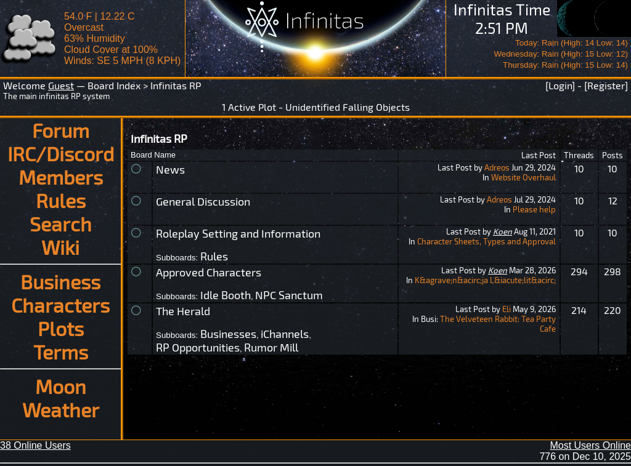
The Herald (183, 311)
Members (60, 176)
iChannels (285, 333)
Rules (61, 200)
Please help (534, 209)
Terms (60, 351)
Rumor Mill (271, 347)
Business (60, 281)
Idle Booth (225, 295)
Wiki (60, 247)
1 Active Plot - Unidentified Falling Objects (316, 107)
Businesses (228, 333)
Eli (506, 309)
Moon (60, 386)
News (170, 169)
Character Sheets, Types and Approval (486, 241)
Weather (60, 409)
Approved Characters (208, 272)
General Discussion (203, 201)
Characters (60, 304)
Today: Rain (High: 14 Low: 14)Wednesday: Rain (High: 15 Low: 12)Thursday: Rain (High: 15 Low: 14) (561, 54)
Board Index (114, 85)
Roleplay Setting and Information (238, 233)
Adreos (497, 167)
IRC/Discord (60, 153)
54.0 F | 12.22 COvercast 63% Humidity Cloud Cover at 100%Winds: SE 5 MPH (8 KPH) (122, 38)
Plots (61, 328)
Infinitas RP (175, 85)
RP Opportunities (198, 347)
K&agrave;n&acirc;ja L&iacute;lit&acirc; (485, 280)
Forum (60, 130)
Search (61, 223)
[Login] (560, 85)
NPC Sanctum (289, 295)
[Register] (606, 85)
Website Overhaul (523, 177)
